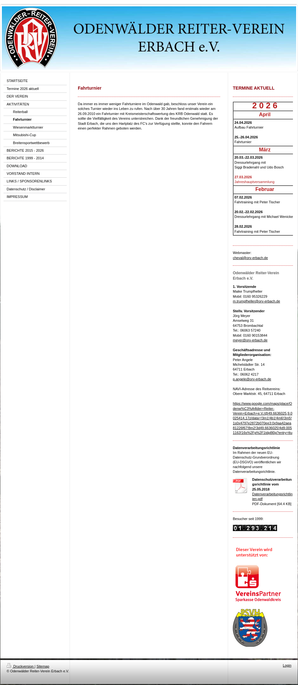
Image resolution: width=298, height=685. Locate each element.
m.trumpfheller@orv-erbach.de (256, 301)
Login (287, 665)
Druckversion (20, 666)
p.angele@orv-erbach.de (252, 379)
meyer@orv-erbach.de (250, 340)
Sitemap (42, 666)
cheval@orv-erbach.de (250, 258)
